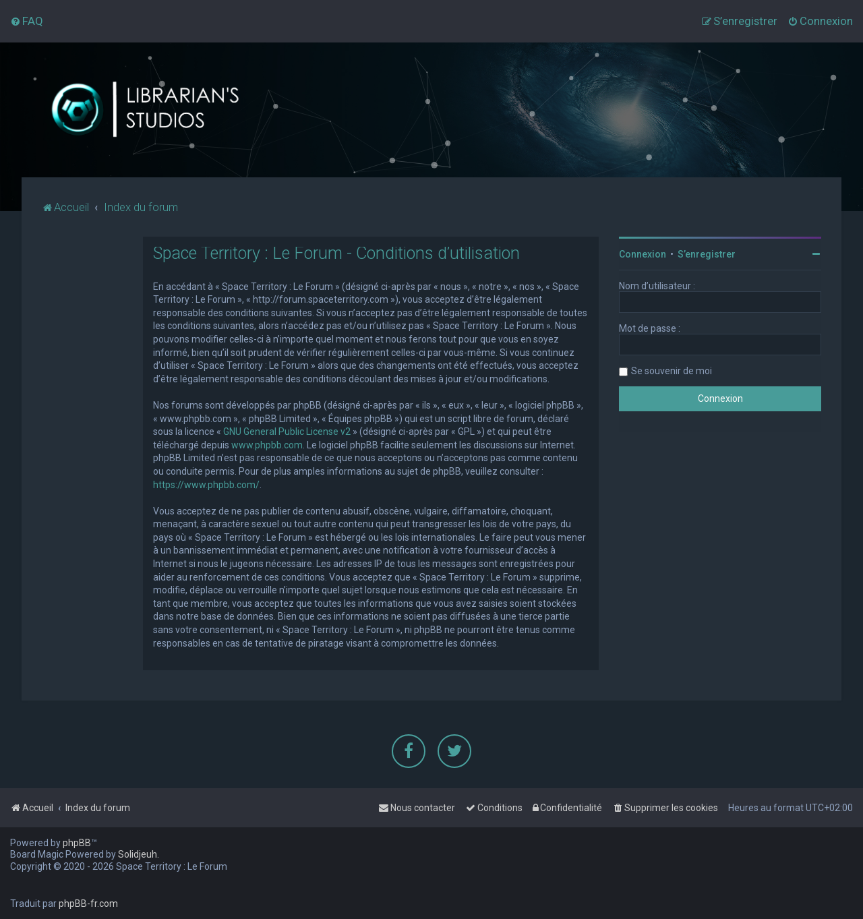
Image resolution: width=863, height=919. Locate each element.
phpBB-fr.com (88, 903)
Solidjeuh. (138, 854)
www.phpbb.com (267, 444)
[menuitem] (26, 20)
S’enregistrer (707, 253)
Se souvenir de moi (671, 370)
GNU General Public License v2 (287, 430)
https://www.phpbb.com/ (206, 484)
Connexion (642, 253)
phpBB (77, 842)
